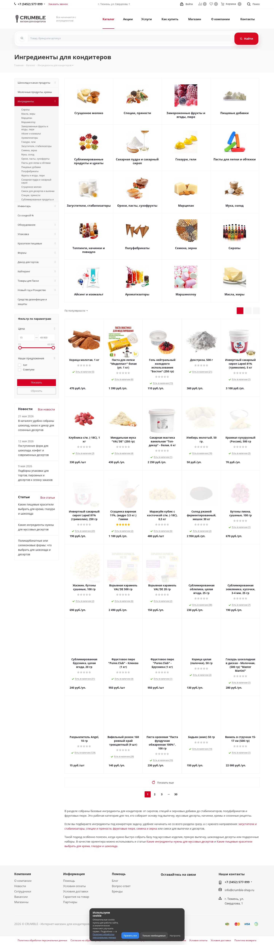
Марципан (186, 205)
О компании (23, 881)
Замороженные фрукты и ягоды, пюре (185, 115)
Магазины (21, 902)
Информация (74, 874)
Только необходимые (154, 935)
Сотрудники (22, 891)
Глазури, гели (185, 159)
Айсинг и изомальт (88, 294)
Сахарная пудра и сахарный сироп (137, 161)
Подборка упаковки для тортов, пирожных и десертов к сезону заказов (35, 475)
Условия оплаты (74, 886)
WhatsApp (174, 883)
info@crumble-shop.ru (239, 890)
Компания (22, 874)
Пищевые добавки (234, 113)
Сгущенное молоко (88, 113)
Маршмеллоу (186, 294)
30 (175, 794)
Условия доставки (75, 891)
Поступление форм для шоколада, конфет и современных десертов (33, 450)
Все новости (46, 409)
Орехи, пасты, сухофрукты (137, 205)
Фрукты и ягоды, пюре (33, 175)
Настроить (175, 935)
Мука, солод (234, 205)
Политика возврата (245, 940)
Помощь (69, 881)
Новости (20, 886)
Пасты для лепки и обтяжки (234, 159)
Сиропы (235, 248)
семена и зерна (146, 828)
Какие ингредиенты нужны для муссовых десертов (180, 841)
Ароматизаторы (137, 294)
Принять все (130, 935)
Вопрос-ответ (121, 886)
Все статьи (47, 497)
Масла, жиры (235, 294)
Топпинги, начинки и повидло (88, 250)
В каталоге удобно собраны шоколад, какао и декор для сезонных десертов (36, 425)
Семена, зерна (186, 248)
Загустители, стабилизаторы (89, 205)
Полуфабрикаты (137, 248)
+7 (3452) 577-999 (237, 882)
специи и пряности (99, 828)
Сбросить (36, 391)
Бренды (117, 891)
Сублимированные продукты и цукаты (89, 161)
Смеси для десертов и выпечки (37, 191)
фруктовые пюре (124, 828)
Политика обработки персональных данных (42, 940)
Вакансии (21, 897)
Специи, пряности (137, 113)
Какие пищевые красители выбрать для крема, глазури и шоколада (36, 509)
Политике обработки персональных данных (104, 936)
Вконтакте (164, 883)
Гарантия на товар (76, 897)
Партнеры (70, 902)
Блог (115, 881)
